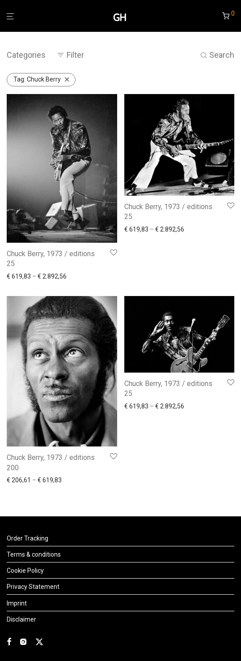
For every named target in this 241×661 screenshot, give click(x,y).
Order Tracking (27, 538)
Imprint (17, 603)
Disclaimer (21, 619)
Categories (26, 55)
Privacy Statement (33, 586)
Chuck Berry (37, 79)
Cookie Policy (25, 570)
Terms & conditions (34, 554)
